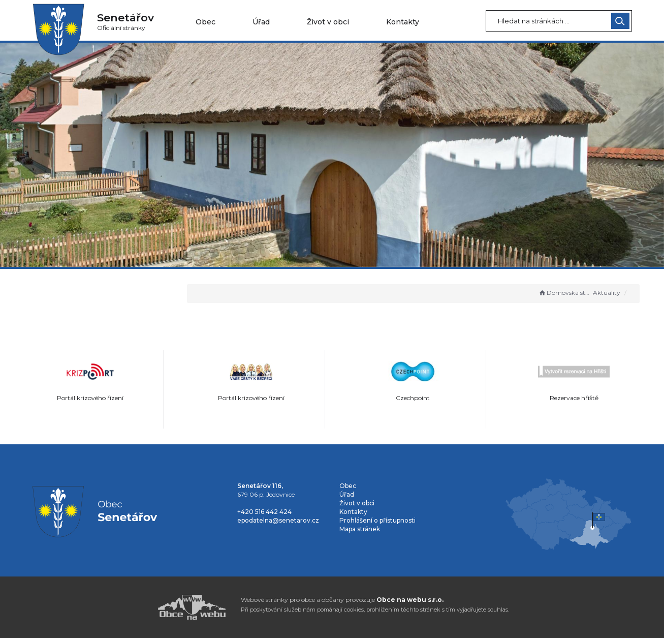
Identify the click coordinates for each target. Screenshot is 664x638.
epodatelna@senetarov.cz (278, 520)
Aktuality (606, 292)
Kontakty (402, 21)
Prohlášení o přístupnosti (377, 520)
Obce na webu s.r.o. (410, 599)
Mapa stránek (359, 529)
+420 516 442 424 (264, 511)
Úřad (261, 21)
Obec (205, 21)
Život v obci (328, 21)
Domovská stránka (565, 292)
